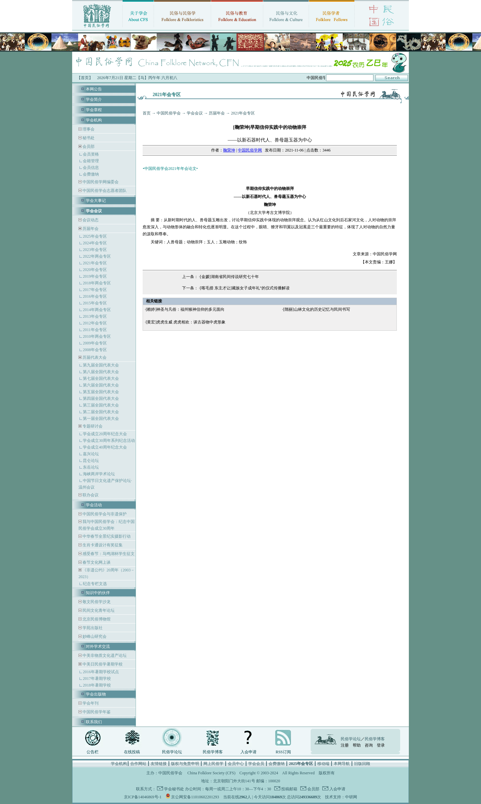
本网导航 (342, 763)
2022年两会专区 (97, 256)
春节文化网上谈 (96, 562)
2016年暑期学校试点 (101, 671)
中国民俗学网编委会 (100, 182)
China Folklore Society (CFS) (211, 773)
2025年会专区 (95, 236)
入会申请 (248, 752)
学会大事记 (96, 200)
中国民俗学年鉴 (96, 712)
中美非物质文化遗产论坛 (104, 655)
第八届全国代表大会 (101, 371)
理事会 (88, 129)
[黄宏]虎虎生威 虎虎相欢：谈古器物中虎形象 (185, 322)
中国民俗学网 (250, 150)
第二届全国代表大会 (101, 412)
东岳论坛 (91, 467)
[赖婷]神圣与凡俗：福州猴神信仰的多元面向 (185, 309)
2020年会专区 (95, 269)
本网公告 (94, 89)
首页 (147, 113)
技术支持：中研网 (341, 797)
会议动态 (90, 220)
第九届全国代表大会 (101, 365)
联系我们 (94, 722)
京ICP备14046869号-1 (143, 797)
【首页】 (85, 77)
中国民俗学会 (169, 113)
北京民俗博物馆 (96, 619)
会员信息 (91, 167)
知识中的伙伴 (98, 592)
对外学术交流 (98, 646)
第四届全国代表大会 (101, 398)
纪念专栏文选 (95, 583)
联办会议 (90, 495)
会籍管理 (91, 161)
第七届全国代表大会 (101, 378)
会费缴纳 (91, 174)
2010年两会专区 (97, 336)
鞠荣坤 (229, 150)
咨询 (369, 745)
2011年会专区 (95, 329)
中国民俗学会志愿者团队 (104, 190)
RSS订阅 (283, 752)
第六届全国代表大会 (101, 385)
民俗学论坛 (172, 752)
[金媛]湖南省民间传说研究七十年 (229, 276)
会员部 (89, 146)
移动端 (323, 763)
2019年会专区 (95, 276)
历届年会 (91, 228)
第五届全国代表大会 (101, 391)
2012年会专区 (95, 323)
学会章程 (94, 109)
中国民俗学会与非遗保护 (104, 514)
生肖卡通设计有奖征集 (102, 545)
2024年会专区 (95, 243)
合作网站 (138, 763)
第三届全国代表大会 (101, 405)
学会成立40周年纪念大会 (105, 447)
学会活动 (94, 505)
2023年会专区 (95, 249)
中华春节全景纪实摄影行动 (106, 536)
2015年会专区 (95, 303)
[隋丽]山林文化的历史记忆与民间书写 (316, 309)
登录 (381, 745)
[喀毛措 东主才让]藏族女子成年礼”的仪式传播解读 (245, 288)
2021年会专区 (95, 263)
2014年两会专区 (97, 309)
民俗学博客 (213, 752)
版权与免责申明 (185, 763)
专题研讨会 (93, 426)
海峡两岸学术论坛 (99, 474)
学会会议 (195, 113)
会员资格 (91, 154)
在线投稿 (132, 752)
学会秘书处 (174, 789)
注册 (345, 745)
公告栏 (93, 752)
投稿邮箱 (288, 789)
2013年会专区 (95, 316)
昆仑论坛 (91, 460)
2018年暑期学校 (97, 685)
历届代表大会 (95, 357)
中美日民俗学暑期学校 (103, 664)
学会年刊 (90, 703)
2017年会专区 (95, 289)
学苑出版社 (92, 627)
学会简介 (94, 99)
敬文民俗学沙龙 (96, 601)
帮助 (357, 745)
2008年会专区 (95, 349)
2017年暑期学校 (97, 678)
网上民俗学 (213, 763)
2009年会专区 (95, 343)
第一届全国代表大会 (101, 418)
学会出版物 (96, 694)
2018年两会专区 (97, 283)
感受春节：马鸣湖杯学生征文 (108, 553)
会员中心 (236, 763)
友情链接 (159, 763)
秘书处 (88, 138)
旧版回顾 (362, 763)
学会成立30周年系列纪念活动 (109, 440)
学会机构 (94, 120)
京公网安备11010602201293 (195, 797)
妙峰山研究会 (94, 636)
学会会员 (256, 763)
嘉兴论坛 (91, 454)
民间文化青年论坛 (98, 610)
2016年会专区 (95, 296)
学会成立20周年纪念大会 (105, 434)
